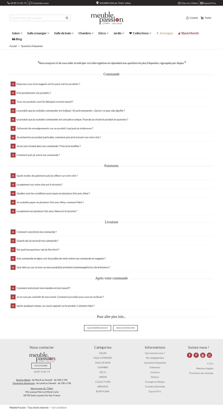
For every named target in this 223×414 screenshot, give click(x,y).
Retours (155, 377)
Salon (16, 33)
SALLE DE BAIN (102, 362)
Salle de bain (62, 33)
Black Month (188, 33)
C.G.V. (210, 363)
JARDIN (103, 377)
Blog (17, 39)
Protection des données (201, 373)
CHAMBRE (102, 367)
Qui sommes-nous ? (97, 328)
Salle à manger (37, 33)
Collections (139, 33)
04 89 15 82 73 (42, 371)
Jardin (117, 33)
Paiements (155, 367)
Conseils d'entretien (155, 386)
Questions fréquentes (155, 362)
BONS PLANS (102, 391)
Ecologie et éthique (155, 381)
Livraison (155, 372)
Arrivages (164, 33)
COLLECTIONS (102, 381)
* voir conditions (58, 407)
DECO (102, 372)
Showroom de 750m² (41, 388)
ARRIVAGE (102, 386)
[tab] (111, 84)
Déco (102, 33)
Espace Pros (155, 391)
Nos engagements (155, 357)
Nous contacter (125, 328)
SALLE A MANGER (103, 357)
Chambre (84, 33)
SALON (102, 353)
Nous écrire (41, 365)
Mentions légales (204, 368)
